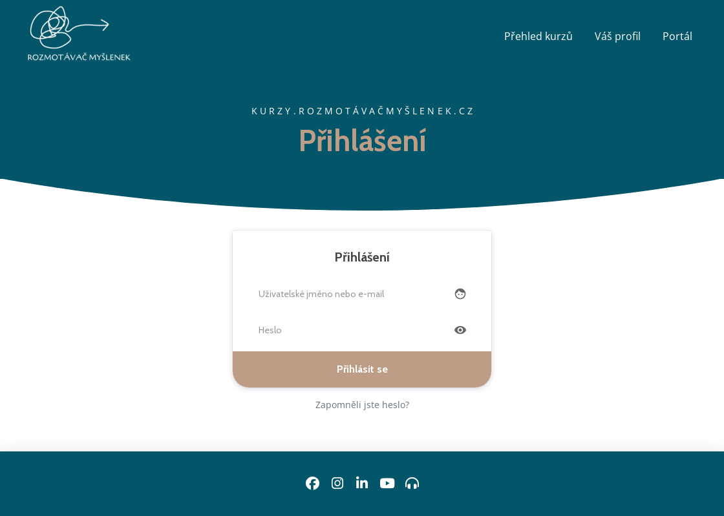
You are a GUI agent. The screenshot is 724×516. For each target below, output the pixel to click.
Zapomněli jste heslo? (362, 404)
